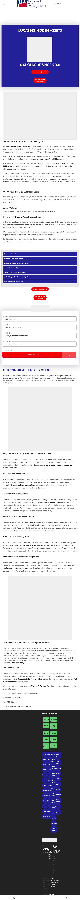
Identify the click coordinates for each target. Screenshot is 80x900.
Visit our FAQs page (38, 687)
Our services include (58, 164)
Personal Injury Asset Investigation (15, 272)
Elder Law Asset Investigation (13, 282)
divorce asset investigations (55, 503)
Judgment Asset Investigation (13, 259)
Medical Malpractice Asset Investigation (16, 277)
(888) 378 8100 (17, 699)
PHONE (7, 334)
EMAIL (7, 325)
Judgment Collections (11, 254)
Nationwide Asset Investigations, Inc (17, 147)
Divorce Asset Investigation (12, 268)
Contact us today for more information (32, 680)
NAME (7, 317)
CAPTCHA (8, 351)
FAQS (52, 879)
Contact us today (17, 664)
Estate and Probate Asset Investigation (16, 263)
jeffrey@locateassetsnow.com (19, 707)
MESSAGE (8, 342)
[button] (40, 72)
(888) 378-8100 (49, 858)
